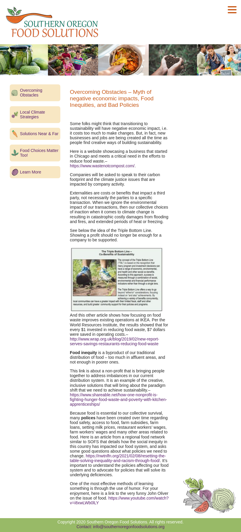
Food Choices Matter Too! (39, 153)
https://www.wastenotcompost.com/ (102, 165)
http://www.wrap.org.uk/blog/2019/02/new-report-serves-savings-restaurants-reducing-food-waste (114, 341)
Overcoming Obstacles (31, 92)
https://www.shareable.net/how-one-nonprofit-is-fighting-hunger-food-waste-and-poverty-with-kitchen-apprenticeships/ (118, 399)
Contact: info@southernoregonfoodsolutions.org (121, 526)
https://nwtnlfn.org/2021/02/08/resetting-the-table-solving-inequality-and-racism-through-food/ (118, 458)
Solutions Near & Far (39, 133)
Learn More (30, 172)
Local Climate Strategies (32, 114)
